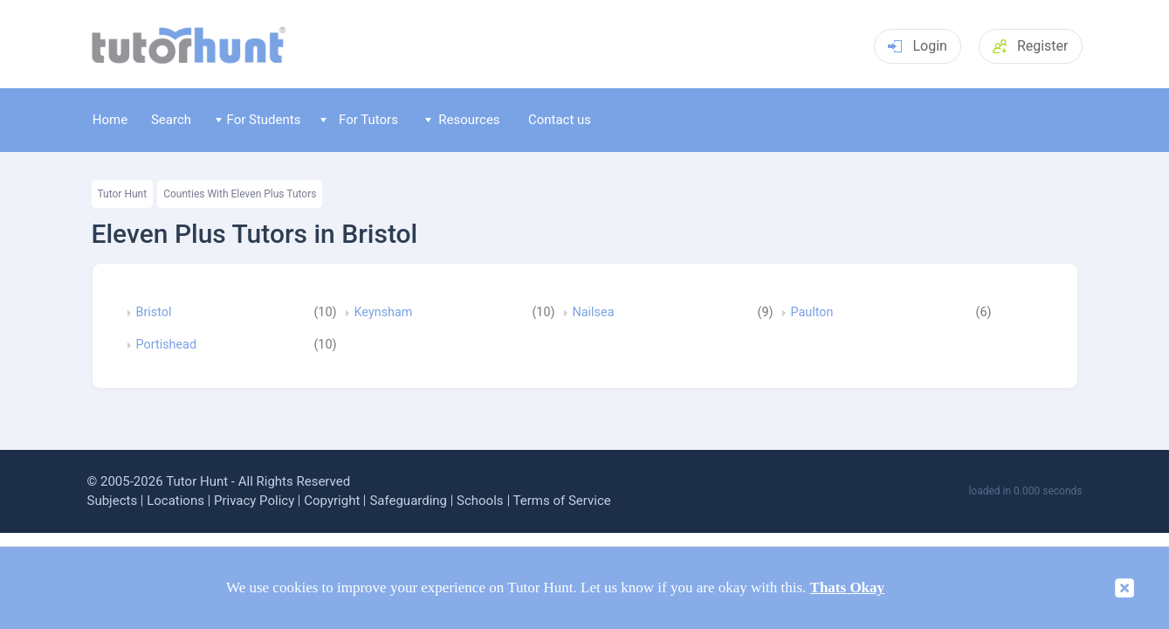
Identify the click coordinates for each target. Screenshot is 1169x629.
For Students (258, 120)
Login (917, 46)
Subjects (112, 500)
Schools (480, 500)
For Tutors (359, 120)
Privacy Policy (254, 500)
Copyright (332, 500)
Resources (462, 120)
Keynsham (383, 313)
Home (110, 120)
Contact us (559, 120)
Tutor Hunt (123, 194)
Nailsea (594, 313)
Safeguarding (408, 500)
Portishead (166, 345)
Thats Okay (847, 587)
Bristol (154, 313)
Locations (175, 500)
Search (171, 120)
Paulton (812, 313)
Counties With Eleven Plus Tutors (239, 194)
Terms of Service (562, 500)
